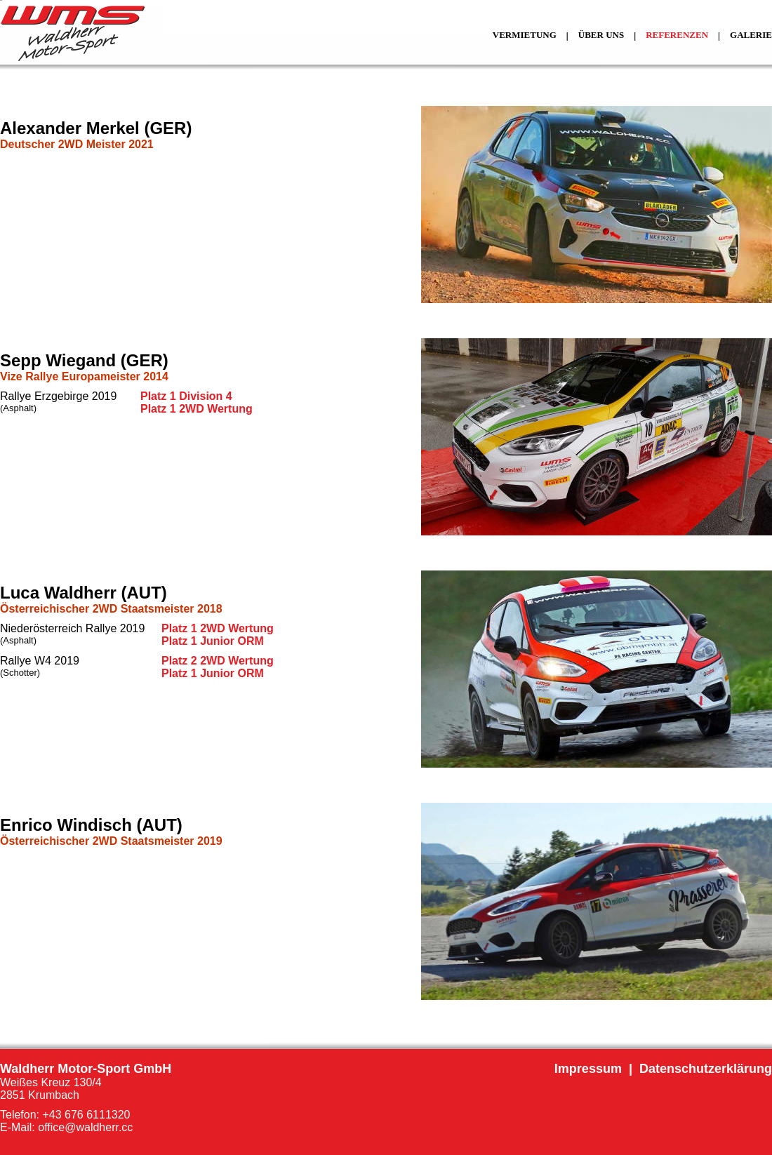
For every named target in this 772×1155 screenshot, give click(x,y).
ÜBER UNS (601, 34)
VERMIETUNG (525, 34)
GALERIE (751, 34)
